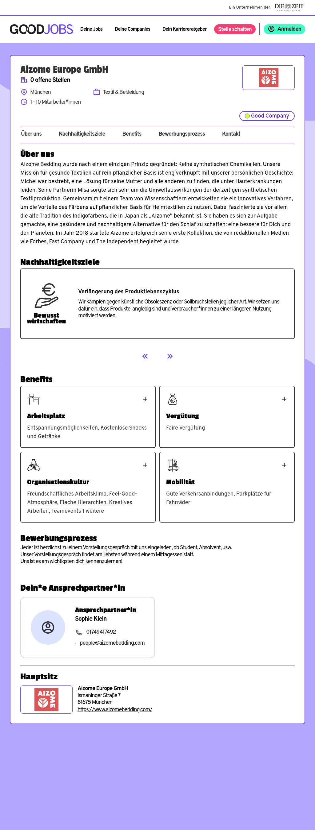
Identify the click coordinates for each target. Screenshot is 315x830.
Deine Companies (132, 29)
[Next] (169, 356)
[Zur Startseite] (41, 29)
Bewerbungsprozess (181, 134)
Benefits (131, 134)
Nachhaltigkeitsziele (82, 134)
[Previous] (145, 356)
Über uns (31, 134)
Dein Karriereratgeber (184, 29)
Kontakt (231, 134)
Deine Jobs (91, 29)
